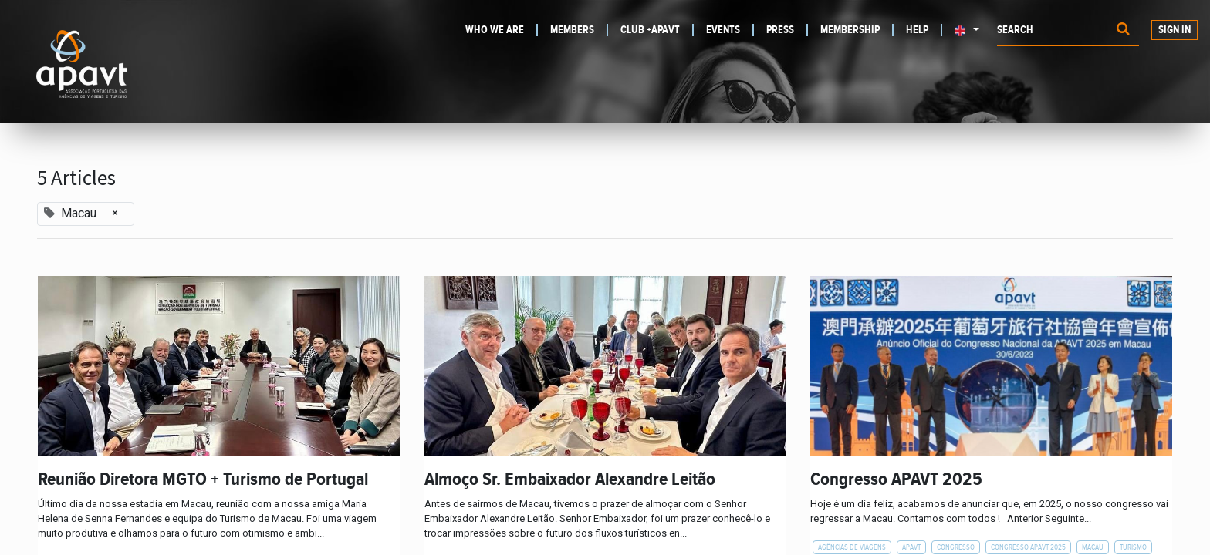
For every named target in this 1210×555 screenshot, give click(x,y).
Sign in (1174, 30)
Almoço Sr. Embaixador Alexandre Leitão (569, 479)
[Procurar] (1123, 30)
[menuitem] (501, 30)
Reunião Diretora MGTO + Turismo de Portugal (203, 479)
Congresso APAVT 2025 (896, 479)
